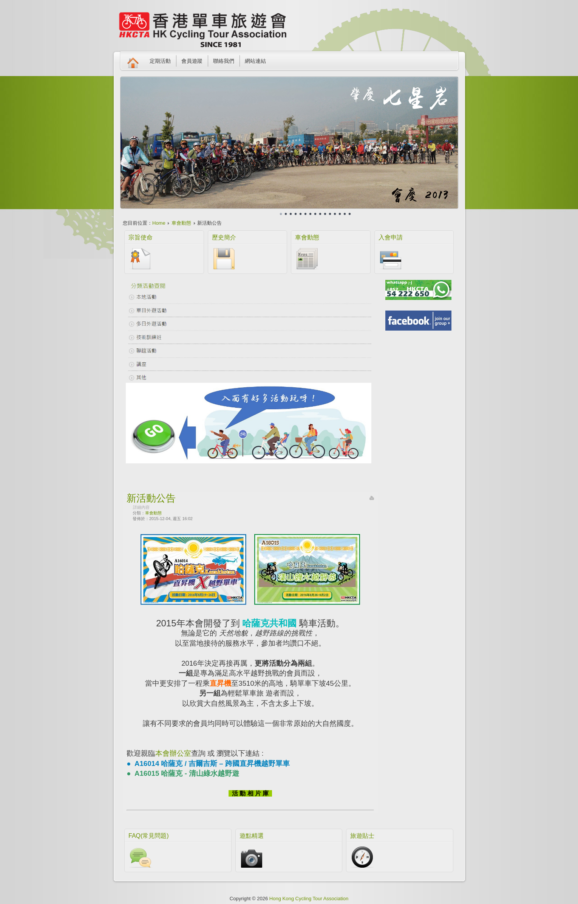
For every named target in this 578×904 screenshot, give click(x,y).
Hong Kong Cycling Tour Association (308, 898)
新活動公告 (151, 498)
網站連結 (255, 61)
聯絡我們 (223, 61)
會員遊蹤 (191, 61)
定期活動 (160, 61)
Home (158, 223)
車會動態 (181, 223)
